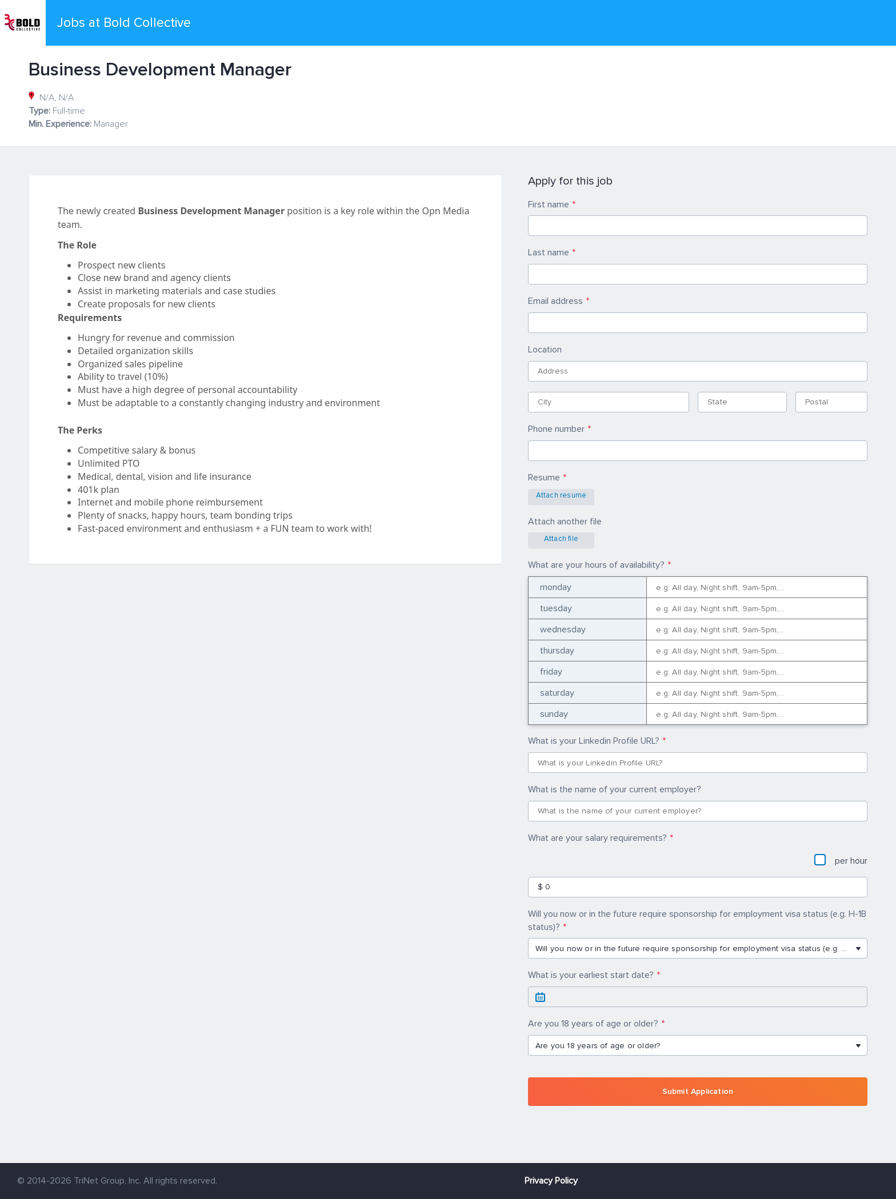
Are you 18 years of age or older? (593, 1023)
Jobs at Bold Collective (124, 23)
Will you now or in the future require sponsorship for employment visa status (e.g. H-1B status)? (697, 920)
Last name (548, 252)
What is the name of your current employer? (614, 789)
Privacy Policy (551, 1180)
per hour (840, 860)
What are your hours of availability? (596, 565)
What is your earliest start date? (591, 975)
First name (548, 204)
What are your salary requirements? (597, 838)
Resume (544, 477)
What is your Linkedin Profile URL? (593, 741)
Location (545, 349)
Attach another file (565, 521)
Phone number (556, 429)
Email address (555, 301)
